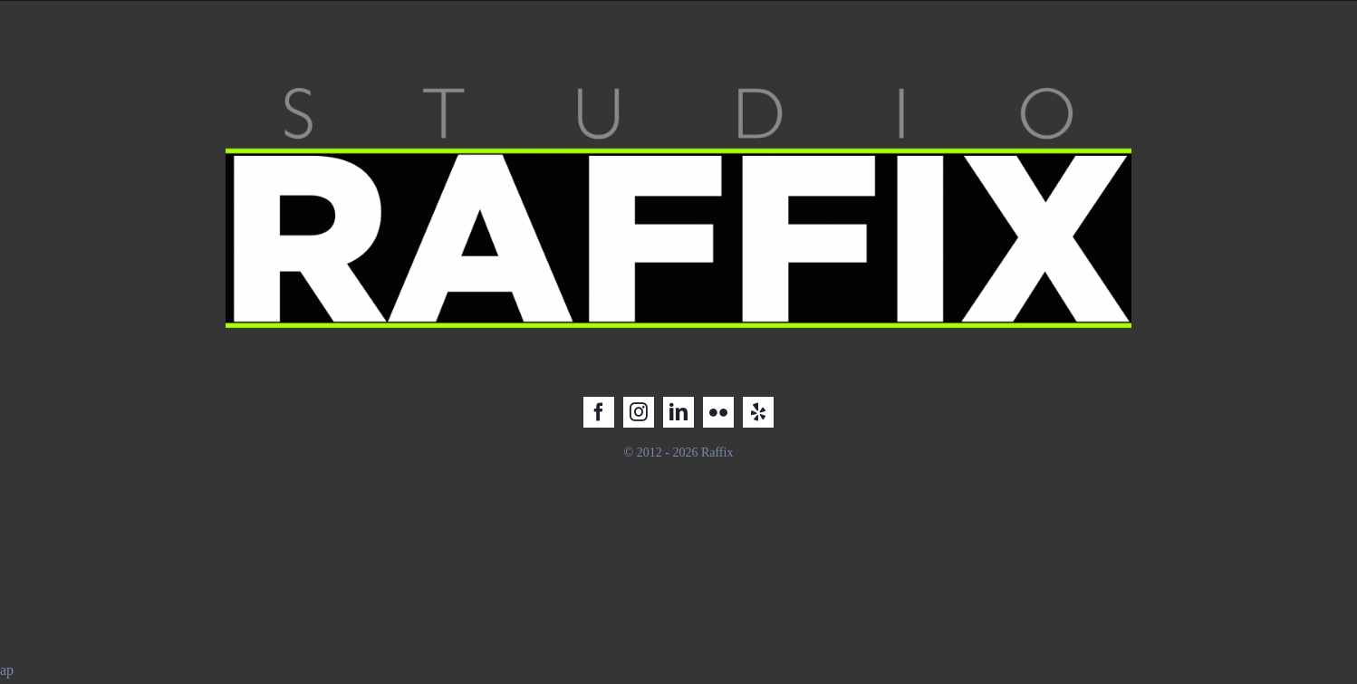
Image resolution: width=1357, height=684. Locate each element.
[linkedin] (678, 412)
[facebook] (598, 412)
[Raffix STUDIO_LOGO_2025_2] (678, 81)
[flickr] (718, 412)
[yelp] (758, 412)
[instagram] (638, 412)
